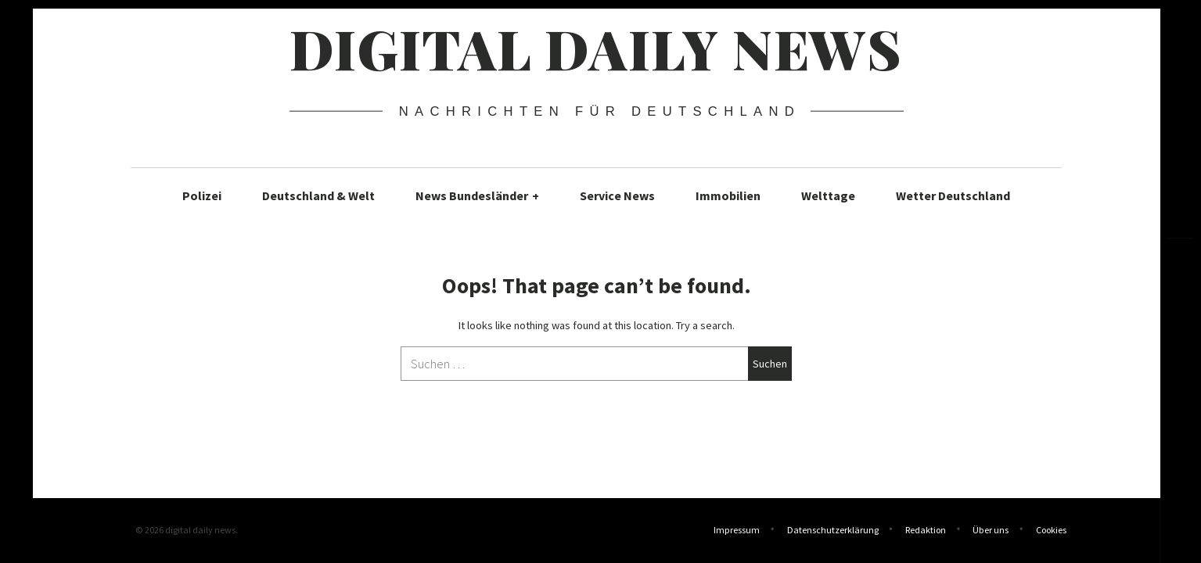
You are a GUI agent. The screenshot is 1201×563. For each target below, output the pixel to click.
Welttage (828, 195)
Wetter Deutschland (953, 195)
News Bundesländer (477, 195)
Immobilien (728, 195)
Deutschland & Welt (318, 195)
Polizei (201, 195)
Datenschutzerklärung (833, 531)
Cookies (1051, 531)
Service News (617, 195)
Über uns (991, 531)
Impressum (737, 531)
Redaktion (925, 531)
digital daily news (595, 47)
